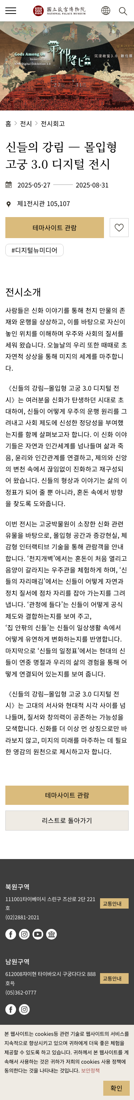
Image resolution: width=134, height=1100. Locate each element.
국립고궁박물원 (59, 10)
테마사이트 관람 (55, 227)
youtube (38, 934)
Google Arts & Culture (51, 934)
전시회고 (53, 123)
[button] (105, 11)
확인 (116, 1088)
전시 (26, 123)
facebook (10, 934)
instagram (24, 934)
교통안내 (112, 903)
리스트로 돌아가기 (67, 820)
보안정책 (90, 1070)
